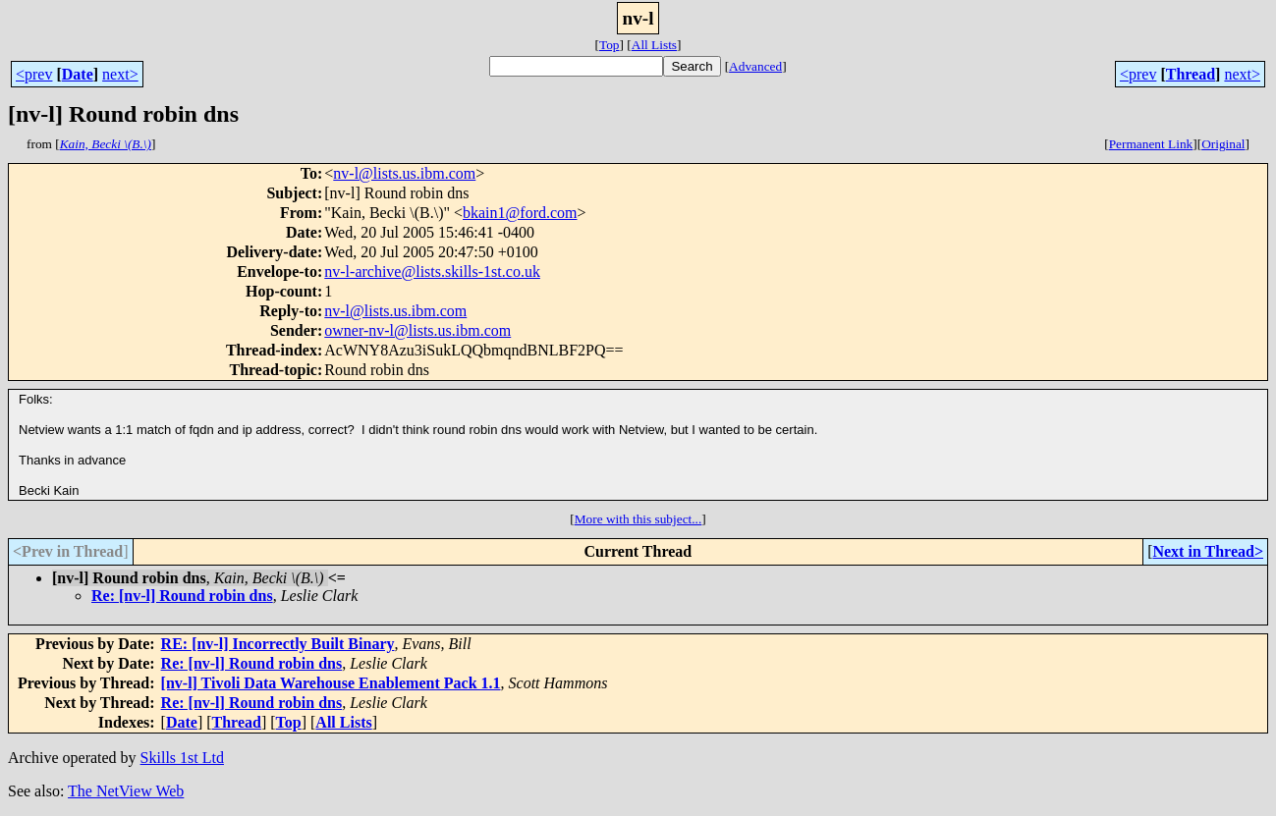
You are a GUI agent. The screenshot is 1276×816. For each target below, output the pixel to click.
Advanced (755, 66)
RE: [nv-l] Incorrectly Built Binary (278, 643)
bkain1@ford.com (520, 212)
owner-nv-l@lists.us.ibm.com (417, 330)
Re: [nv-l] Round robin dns (182, 595)
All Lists (654, 44)
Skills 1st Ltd (182, 757)
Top (609, 44)
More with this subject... (638, 519)
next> (120, 74)
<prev (34, 74)
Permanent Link (1151, 143)
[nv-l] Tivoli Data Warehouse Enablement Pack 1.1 (331, 683)
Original (1223, 143)
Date (77, 74)
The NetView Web (126, 791)
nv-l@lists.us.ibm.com (404, 173)
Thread (1190, 74)
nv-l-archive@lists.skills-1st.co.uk (432, 271)
